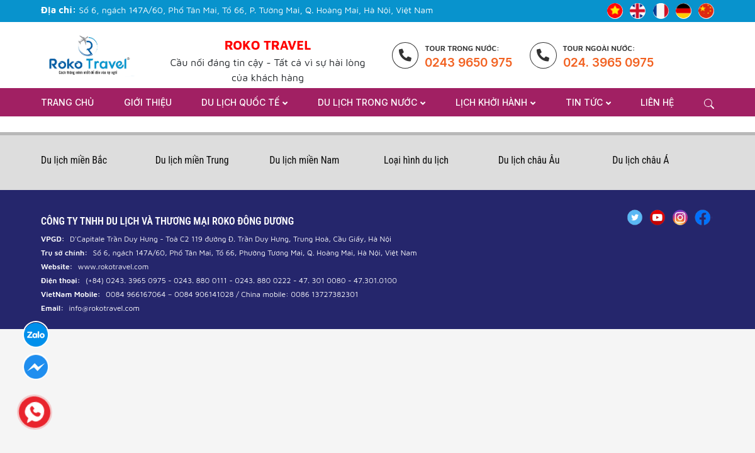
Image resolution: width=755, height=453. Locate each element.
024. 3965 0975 (608, 62)
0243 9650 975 (468, 62)
